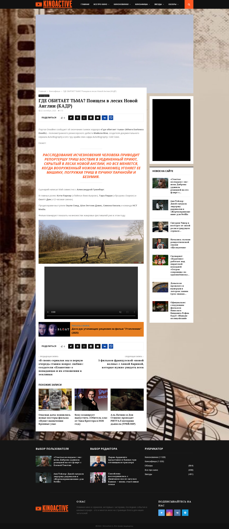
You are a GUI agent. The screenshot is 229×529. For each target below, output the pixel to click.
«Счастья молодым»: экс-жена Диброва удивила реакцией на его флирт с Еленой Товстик (68, 461)
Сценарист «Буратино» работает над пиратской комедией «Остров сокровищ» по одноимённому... (179, 265)
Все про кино (100, 4)
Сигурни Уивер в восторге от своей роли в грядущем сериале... (180, 227)
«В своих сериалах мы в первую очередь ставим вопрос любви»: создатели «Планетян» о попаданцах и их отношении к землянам (61, 367)
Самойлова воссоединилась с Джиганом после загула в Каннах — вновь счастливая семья (123, 479)
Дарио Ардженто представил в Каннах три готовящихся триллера (122, 460)
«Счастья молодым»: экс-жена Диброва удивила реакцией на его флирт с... (179, 186)
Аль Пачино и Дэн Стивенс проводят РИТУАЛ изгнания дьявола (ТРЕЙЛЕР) (123, 419)
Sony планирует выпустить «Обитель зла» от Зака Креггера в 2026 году (91, 419)
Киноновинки (121, 4)
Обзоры (172, 4)
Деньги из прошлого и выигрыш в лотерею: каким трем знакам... (179, 288)
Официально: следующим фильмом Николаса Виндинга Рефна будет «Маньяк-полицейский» (179, 310)
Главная (85, 4)
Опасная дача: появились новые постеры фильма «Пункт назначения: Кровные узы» (55, 419)
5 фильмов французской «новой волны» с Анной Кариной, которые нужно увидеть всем (121, 364)
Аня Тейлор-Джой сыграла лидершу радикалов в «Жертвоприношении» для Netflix (180, 208)
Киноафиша (141, 4)
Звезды (158, 4)
